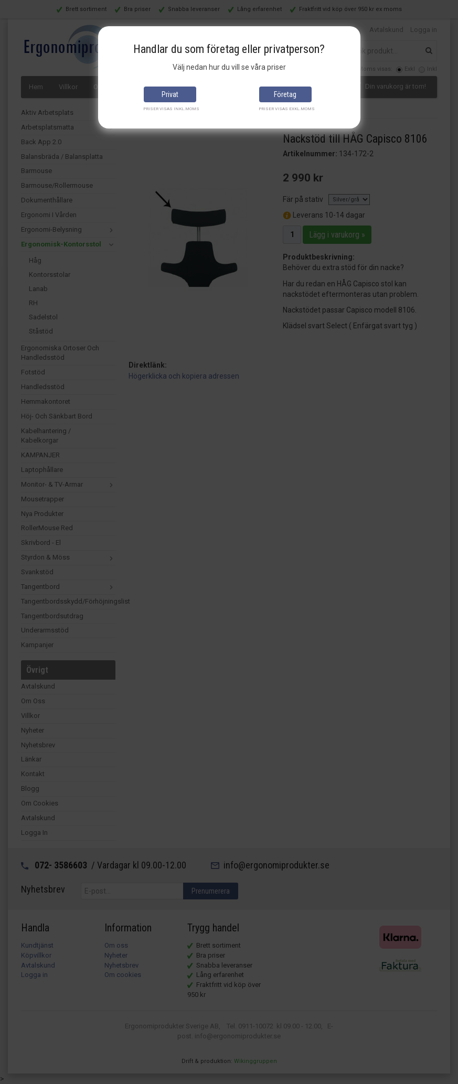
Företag (285, 94)
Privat (170, 94)
